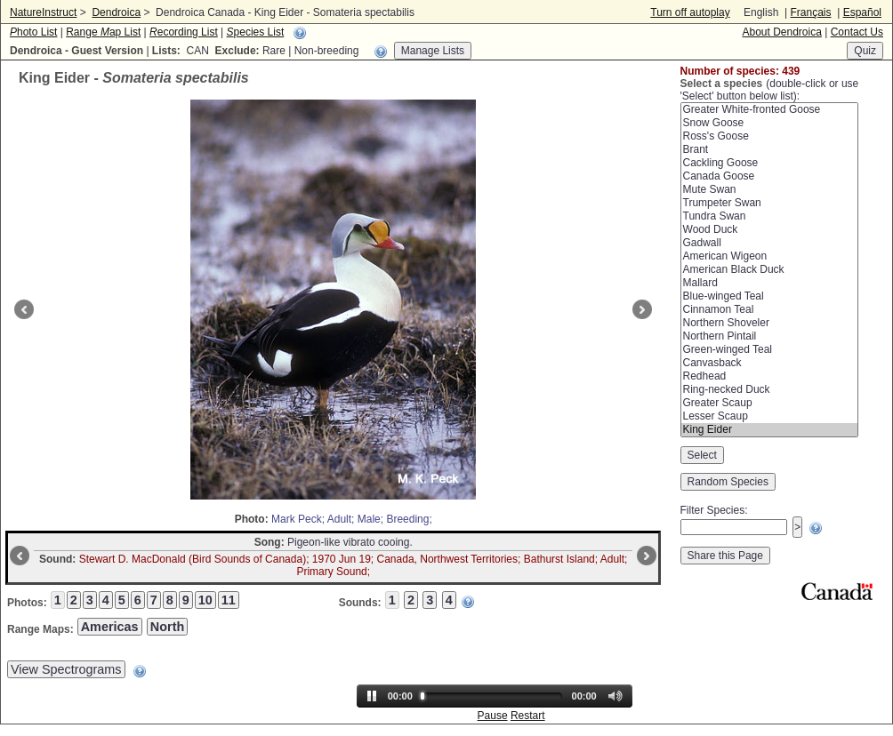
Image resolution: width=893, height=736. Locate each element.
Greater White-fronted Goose (769, 109)
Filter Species (712, 510)
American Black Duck (769, 269)
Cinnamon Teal (769, 309)
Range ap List (103, 32)
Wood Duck (769, 229)
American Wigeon (769, 256)
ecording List (183, 32)
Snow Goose (769, 123)
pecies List (256, 32)
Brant (769, 149)
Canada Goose (769, 176)
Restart (528, 715)
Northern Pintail (769, 336)
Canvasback (769, 363)
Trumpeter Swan (769, 203)
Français (810, 12)
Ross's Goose (769, 136)
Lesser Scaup (769, 416)
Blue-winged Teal (769, 296)
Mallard (769, 283)
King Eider (769, 429)
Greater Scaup (769, 403)
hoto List (33, 32)
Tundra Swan (769, 216)
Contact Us (857, 32)
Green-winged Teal (769, 349)
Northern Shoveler (769, 323)
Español (862, 12)
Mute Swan (769, 189)
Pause (493, 715)
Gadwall (769, 243)
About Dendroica (781, 32)
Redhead (769, 376)
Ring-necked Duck (769, 389)
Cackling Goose (769, 163)
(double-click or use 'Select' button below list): (769, 89)
